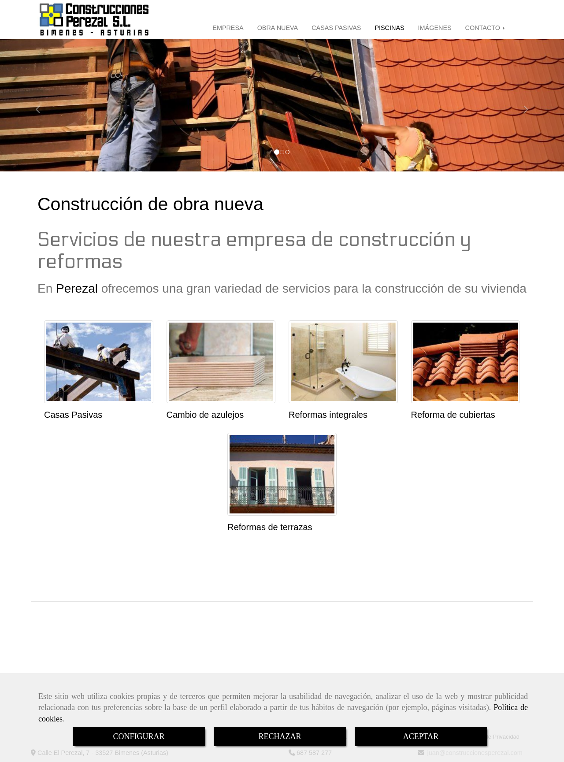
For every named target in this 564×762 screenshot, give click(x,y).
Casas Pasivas (73, 415)
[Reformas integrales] (343, 361)
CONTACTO (485, 27)
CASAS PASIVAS (336, 27)
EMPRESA (227, 27)
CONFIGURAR (138, 736)
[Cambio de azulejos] (221, 361)
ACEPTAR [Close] (421, 736)
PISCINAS (389, 27)
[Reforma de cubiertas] (465, 361)
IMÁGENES (435, 27)
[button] (42, 105)
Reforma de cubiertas (453, 415)
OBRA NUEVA (277, 27)
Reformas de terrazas (269, 527)
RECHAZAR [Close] (279, 736)
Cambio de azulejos (205, 415)
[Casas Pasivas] (98, 361)
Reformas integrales (328, 415)
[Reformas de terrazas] (282, 474)
